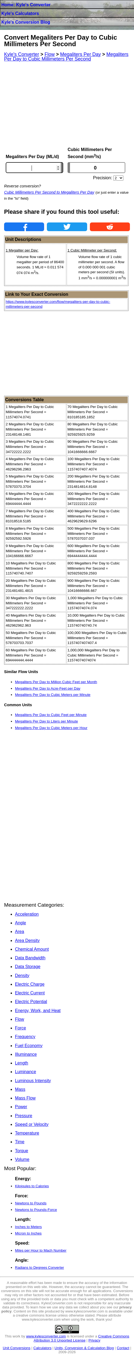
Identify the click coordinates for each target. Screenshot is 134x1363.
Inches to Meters (28, 1227)
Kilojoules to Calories (32, 1186)
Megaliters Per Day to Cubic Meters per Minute (52, 695)
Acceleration (27, 914)
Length (21, 1063)
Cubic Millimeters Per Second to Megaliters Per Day (49, 192)
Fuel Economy (28, 1045)
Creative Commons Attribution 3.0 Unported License (81, 1338)
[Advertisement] (67, 104)
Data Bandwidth (30, 958)
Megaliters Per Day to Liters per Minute (46, 721)
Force (20, 1028)
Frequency (25, 1036)
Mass (20, 1089)
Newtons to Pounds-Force (36, 1210)
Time (20, 1141)
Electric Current (30, 993)
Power (21, 1106)
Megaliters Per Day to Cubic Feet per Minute (51, 715)
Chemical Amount (32, 949)
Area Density (27, 940)
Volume (22, 1159)
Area (19, 931)
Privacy (94, 1340)
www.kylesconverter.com (46, 1336)
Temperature (27, 1133)
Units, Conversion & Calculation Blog (84, 1348)
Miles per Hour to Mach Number (40, 1250)
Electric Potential (31, 1001)
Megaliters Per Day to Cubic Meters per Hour (51, 728)
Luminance (25, 1071)
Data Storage (27, 966)
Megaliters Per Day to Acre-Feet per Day (47, 688)
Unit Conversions (16, 1348)
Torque (21, 1150)
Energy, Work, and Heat (37, 1010)
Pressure (23, 1115)
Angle (20, 923)
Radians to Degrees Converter (39, 1267)
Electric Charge (29, 984)
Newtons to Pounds (31, 1203)
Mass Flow (25, 1098)
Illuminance (26, 1054)
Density (22, 975)
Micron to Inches (28, 1233)
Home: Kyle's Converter (26, 4)
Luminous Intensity (33, 1080)
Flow (19, 1019)
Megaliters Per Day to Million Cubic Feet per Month (56, 682)
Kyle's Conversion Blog (25, 22)
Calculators (43, 1348)
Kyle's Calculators (20, 13)
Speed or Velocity (31, 1124)
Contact (123, 1348)
